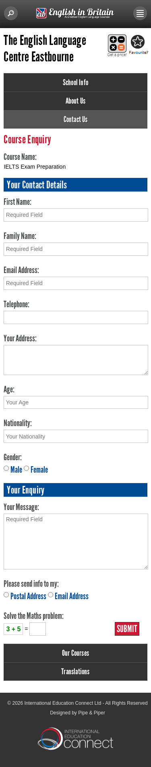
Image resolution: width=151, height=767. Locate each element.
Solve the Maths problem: (34, 615)
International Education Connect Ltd (63, 703)
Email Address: (21, 270)
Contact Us (76, 119)
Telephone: (16, 304)
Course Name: (20, 156)
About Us (76, 101)
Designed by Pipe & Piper (77, 713)
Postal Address (28, 596)
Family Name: (20, 236)
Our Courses (75, 653)
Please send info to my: (31, 583)
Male (16, 469)
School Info (75, 82)
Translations (75, 671)
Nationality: (18, 423)
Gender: (13, 457)
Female (39, 469)
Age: (9, 389)
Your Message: (21, 507)
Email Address (72, 596)
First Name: (17, 201)
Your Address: (20, 338)
